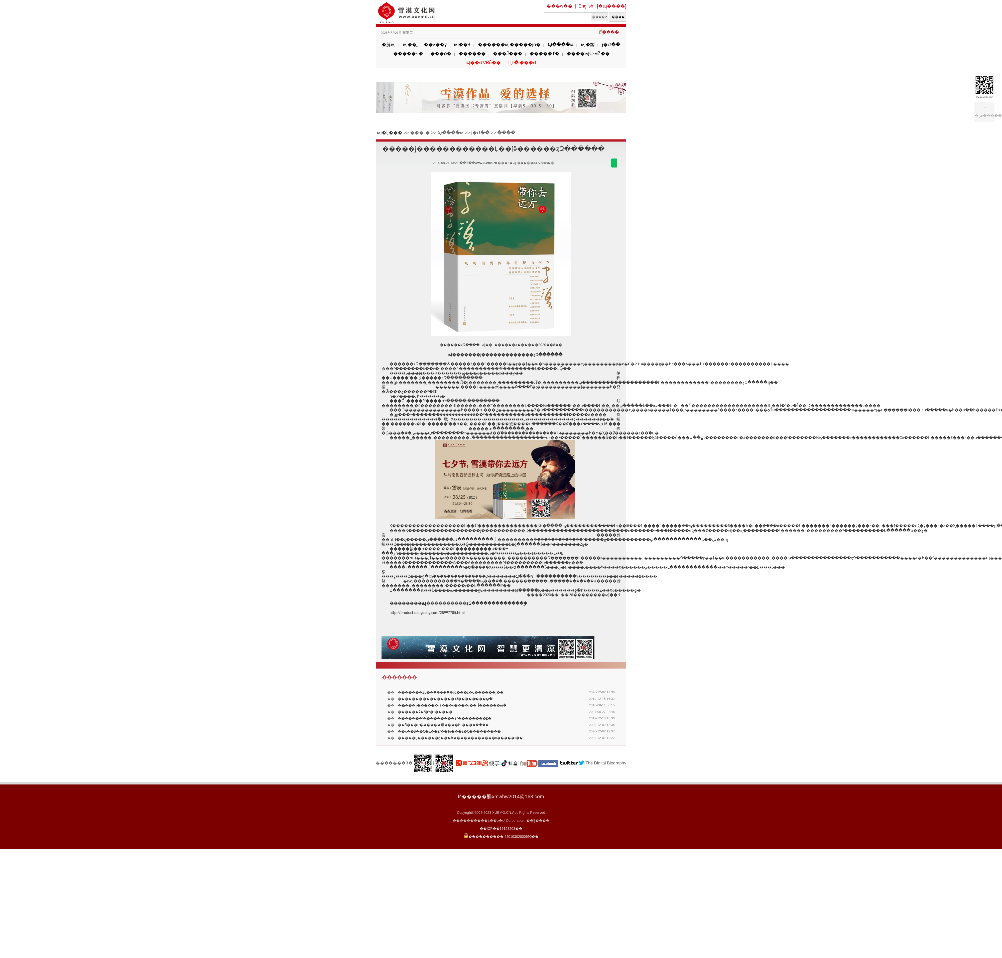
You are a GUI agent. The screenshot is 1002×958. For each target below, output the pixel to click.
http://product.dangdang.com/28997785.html (427, 612)
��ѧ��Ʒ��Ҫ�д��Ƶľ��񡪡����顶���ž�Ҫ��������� (449, 731)
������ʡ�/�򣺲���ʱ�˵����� (425, 712)
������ (472, 53)
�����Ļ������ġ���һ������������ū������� (460, 738)
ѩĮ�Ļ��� (389, 132)
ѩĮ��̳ (410, 44)
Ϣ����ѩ (561, 44)
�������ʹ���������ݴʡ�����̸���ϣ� (445, 699)
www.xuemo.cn (486, 163)
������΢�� (614, 163)
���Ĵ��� (507, 53)
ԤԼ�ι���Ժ (522, 62)
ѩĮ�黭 (588, 44)
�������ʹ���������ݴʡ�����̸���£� (444, 718)
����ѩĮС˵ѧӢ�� (588, 53)
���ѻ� (440, 53)
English (585, 6)
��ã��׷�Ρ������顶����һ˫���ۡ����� (443, 725)
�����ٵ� (544, 53)
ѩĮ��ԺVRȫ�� (483, 62)
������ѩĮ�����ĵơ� (509, 44)
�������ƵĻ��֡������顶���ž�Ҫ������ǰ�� (451, 692)
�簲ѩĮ (389, 44)
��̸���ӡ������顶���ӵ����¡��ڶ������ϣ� (452, 705)
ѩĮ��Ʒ (462, 44)
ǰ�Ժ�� (611, 44)
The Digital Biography (605, 763)
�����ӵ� (408, 53)
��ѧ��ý (435, 44)
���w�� (559, 6)
